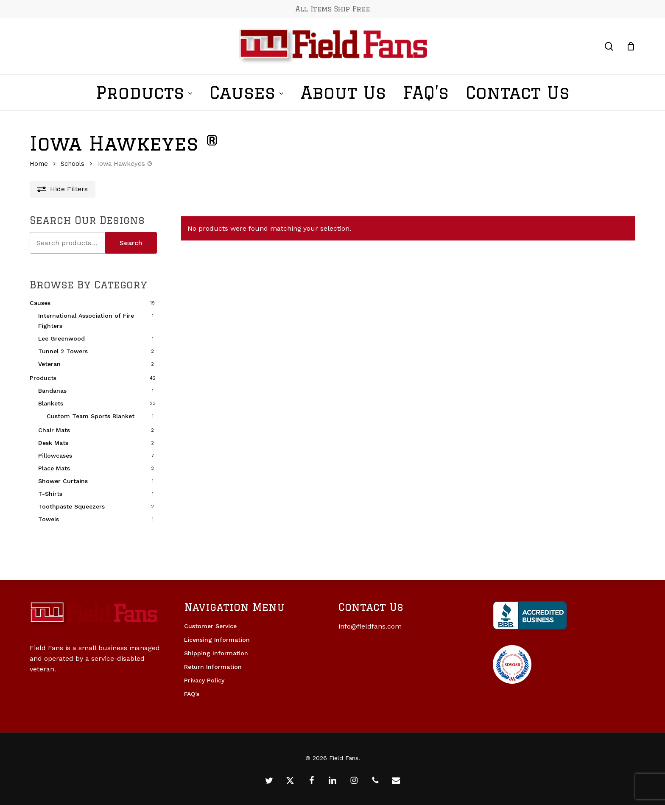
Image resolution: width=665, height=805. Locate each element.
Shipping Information (216, 653)
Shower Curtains (63, 481)
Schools (72, 164)
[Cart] (630, 46)
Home (39, 164)
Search (131, 243)
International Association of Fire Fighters (86, 320)
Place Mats (54, 468)
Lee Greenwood (61, 338)
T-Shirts (50, 493)
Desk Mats (53, 442)
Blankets (50, 403)
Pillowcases (55, 455)
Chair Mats (54, 430)
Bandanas (52, 390)
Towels (48, 519)
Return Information (213, 666)
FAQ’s (191, 693)
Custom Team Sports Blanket (90, 416)
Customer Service (210, 626)
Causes (40, 302)
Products (43, 378)
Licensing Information (217, 639)
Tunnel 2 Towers (63, 351)
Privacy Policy (204, 680)
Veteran (49, 364)
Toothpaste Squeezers (71, 506)
